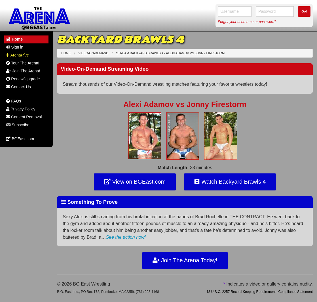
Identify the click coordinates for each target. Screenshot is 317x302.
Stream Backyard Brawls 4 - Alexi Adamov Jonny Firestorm (170, 53)
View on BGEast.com (135, 182)
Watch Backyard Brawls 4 (230, 182)
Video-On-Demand (93, 53)
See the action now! (126, 237)
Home (66, 53)
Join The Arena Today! (185, 260)
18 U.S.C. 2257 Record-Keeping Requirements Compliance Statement (259, 292)
